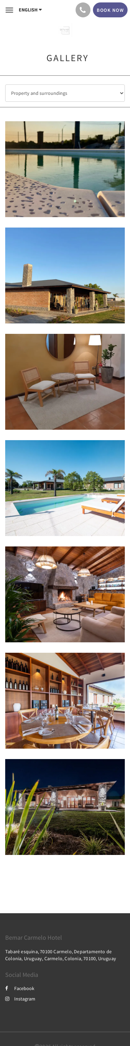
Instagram (20, 999)
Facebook (19, 988)
